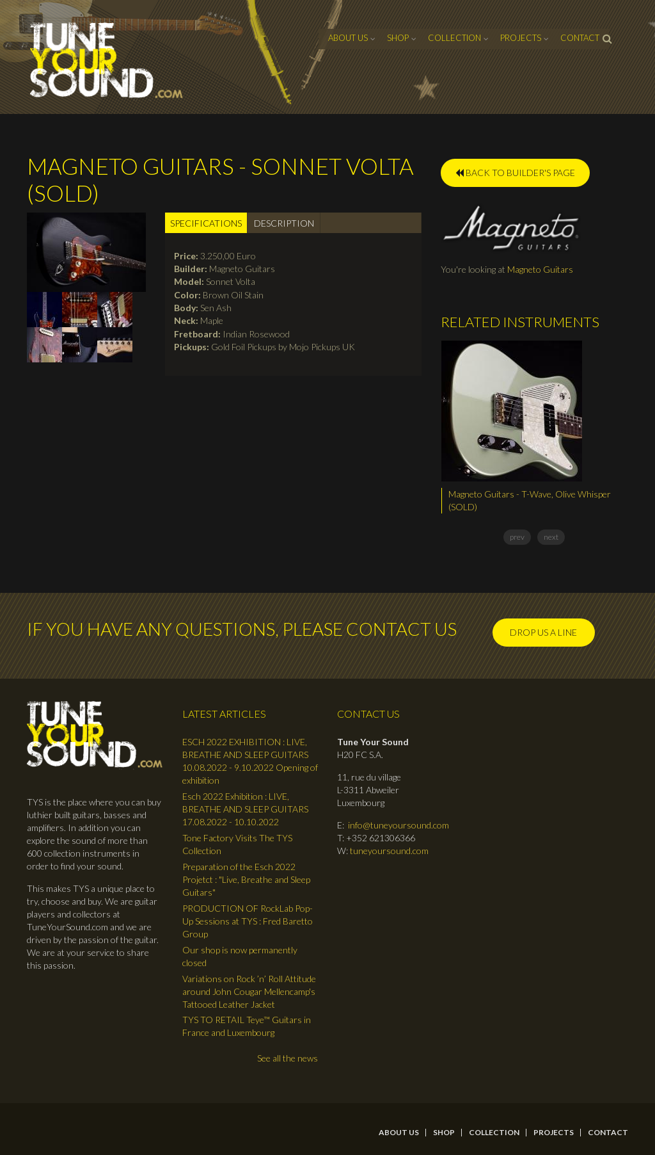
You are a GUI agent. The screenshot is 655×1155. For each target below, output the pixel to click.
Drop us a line (543, 632)
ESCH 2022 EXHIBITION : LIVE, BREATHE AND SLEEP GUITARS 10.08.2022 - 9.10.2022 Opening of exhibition (250, 761)
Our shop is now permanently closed (239, 956)
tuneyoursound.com (389, 850)
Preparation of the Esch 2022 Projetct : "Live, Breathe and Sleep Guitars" (246, 879)
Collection (454, 38)
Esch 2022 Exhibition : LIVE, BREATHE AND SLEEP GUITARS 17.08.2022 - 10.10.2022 (245, 809)
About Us (348, 38)
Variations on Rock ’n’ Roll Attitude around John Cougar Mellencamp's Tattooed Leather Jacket (249, 991)
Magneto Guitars (540, 269)
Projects (520, 38)
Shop (398, 38)
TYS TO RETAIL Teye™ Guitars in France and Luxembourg (246, 1026)
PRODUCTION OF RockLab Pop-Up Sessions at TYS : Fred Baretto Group (247, 921)
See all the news (287, 1058)
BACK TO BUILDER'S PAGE (515, 172)
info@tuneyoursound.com (398, 825)
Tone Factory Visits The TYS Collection (237, 844)
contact (579, 38)
